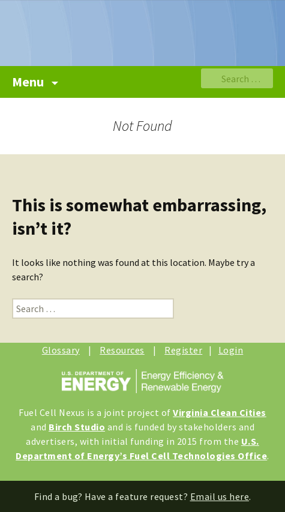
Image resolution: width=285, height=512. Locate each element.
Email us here (220, 496)
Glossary (61, 350)
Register (183, 350)
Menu (29, 81)
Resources (122, 350)
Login (231, 350)
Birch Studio (77, 427)
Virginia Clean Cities (219, 412)
